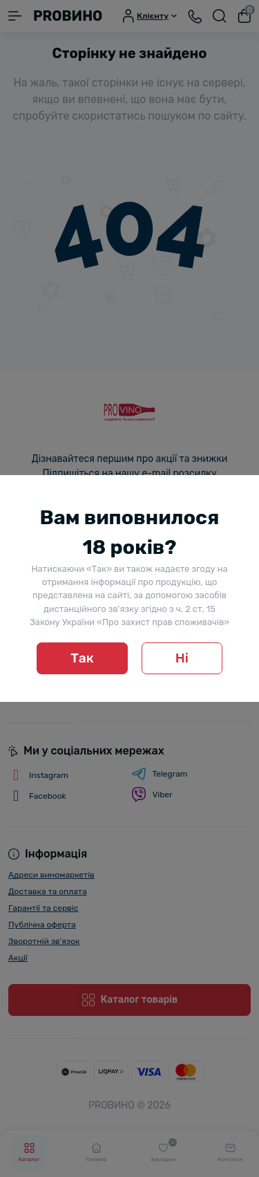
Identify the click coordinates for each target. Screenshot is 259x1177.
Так (82, 658)
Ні (182, 658)
